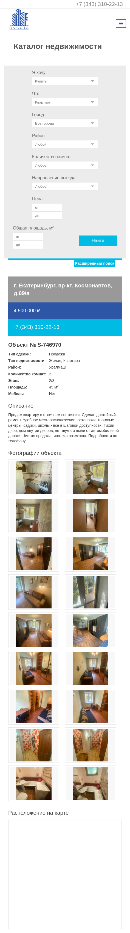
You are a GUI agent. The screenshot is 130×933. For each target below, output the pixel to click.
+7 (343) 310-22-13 (99, 4)
